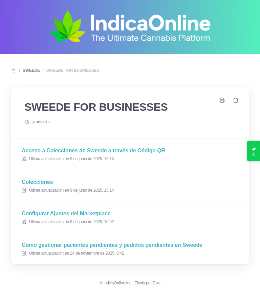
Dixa (156, 283)
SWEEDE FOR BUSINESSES (72, 70)
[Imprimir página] (222, 100)
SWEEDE (31, 70)
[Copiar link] (235, 100)
